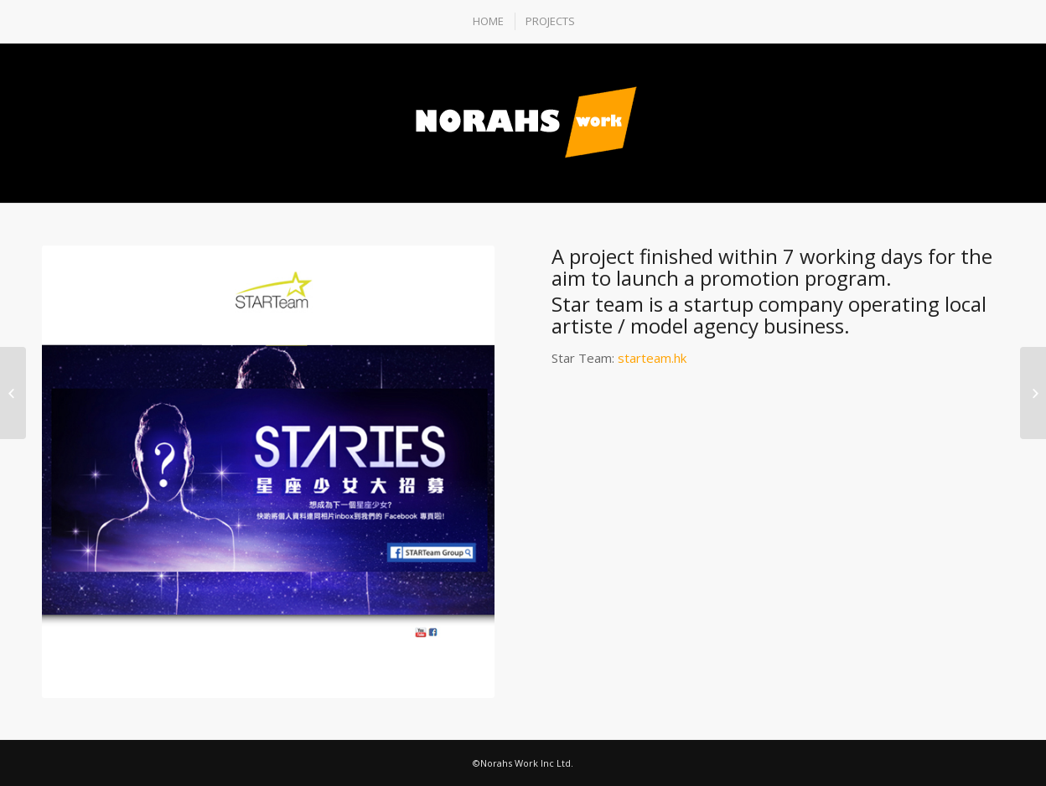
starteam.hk (652, 357)
